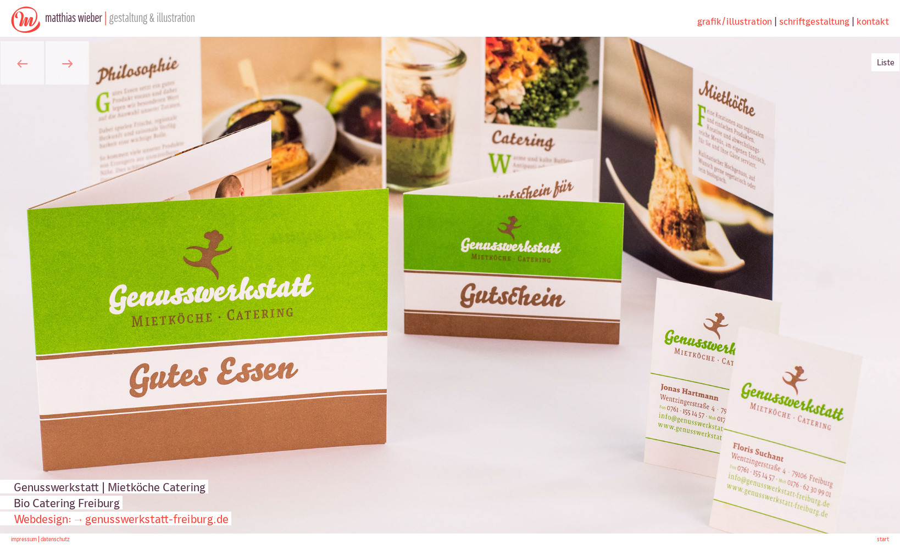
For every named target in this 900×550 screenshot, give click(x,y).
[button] (22, 63)
